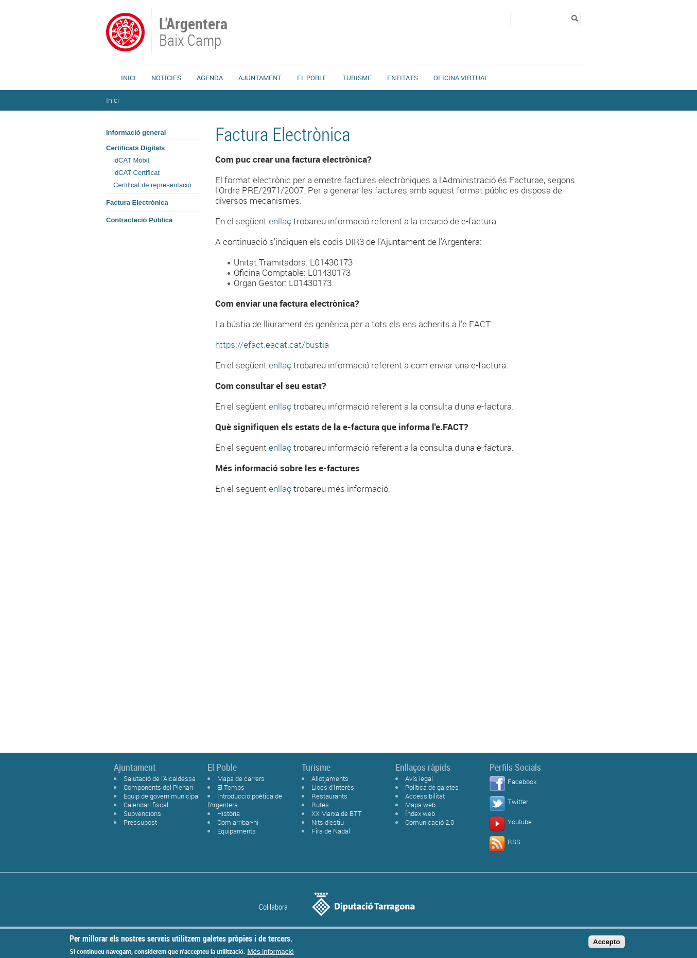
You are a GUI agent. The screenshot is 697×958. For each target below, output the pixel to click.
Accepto (606, 942)
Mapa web (420, 804)
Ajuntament (260, 77)
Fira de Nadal (330, 831)
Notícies (166, 77)
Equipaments (236, 831)
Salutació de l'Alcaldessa (160, 778)
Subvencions (142, 813)
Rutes (320, 804)
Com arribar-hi (237, 822)
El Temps (231, 787)
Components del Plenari (158, 787)
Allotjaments (329, 778)
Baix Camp (194, 32)
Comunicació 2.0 (430, 822)
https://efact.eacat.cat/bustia (272, 344)
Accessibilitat (425, 796)
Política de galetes (432, 787)
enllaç (280, 221)
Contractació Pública (139, 220)
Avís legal (419, 778)
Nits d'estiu (327, 822)
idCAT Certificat (136, 172)
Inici (128, 77)
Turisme (357, 77)
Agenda (210, 77)
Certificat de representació (152, 185)
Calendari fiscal (146, 804)
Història (228, 813)
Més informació (270, 951)
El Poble (312, 77)
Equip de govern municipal (162, 796)
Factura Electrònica (137, 202)
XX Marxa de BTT (336, 813)
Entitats (402, 77)
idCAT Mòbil (131, 160)
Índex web (420, 813)
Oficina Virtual (460, 77)
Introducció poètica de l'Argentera (244, 800)
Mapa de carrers (241, 778)
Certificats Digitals (135, 148)
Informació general (136, 132)
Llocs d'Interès (332, 787)
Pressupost (140, 822)
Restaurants (329, 796)
